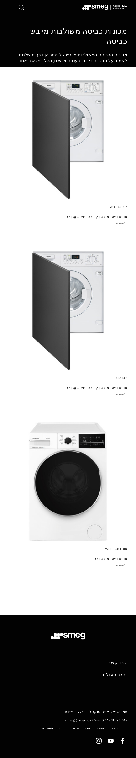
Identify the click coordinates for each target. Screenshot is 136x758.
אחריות (99, 728)
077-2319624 (114, 720)
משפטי (113, 728)
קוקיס (62, 728)
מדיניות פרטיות (80, 728)
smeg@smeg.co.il (79, 720)
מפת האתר (46, 728)
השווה (120, 223)
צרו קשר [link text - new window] (117, 662)
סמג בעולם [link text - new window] (115, 674)
